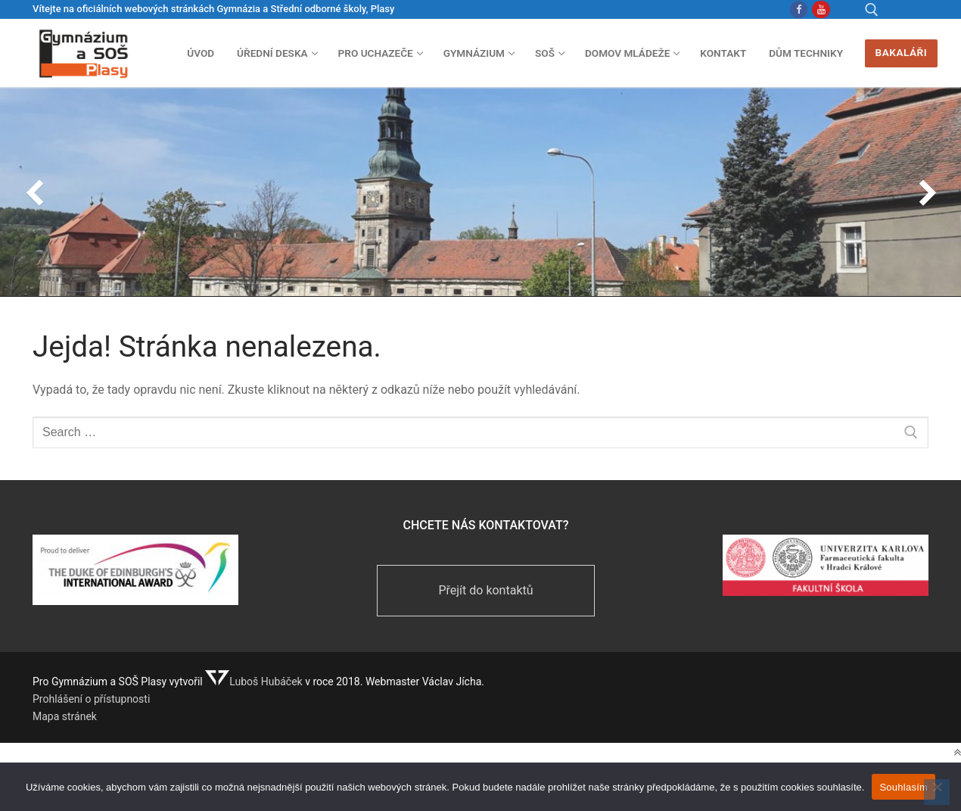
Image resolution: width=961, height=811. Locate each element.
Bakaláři (901, 52)
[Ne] (937, 792)
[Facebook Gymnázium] (798, 9)
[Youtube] (820, 9)
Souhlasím (903, 787)
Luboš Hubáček (254, 681)
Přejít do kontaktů (485, 590)
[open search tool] (872, 10)
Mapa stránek (65, 716)
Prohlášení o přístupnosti (91, 699)
